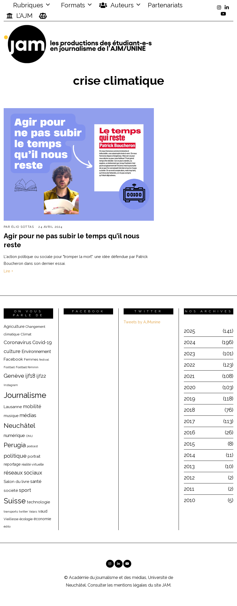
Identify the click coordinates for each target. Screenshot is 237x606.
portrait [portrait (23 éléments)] (34, 456)
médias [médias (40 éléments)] (27, 415)
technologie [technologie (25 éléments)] (38, 502)
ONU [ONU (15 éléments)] (29, 436)
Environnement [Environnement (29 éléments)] (36, 351)
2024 (189, 342)
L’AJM (19, 15)
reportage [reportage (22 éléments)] (12, 464)
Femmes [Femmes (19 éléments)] (31, 359)
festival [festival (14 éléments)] (44, 359)
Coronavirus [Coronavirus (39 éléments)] (17, 342)
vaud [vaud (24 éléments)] (42, 511)
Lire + (8, 271)
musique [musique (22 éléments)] (11, 416)
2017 (189, 421)
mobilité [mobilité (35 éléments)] (32, 406)
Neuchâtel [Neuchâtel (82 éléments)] (19, 425)
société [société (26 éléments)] (11, 490)
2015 (189, 444)
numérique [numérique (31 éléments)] (14, 435)
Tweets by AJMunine (142, 322)
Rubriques (24, 5)
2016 (189, 432)
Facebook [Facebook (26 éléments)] (13, 359)
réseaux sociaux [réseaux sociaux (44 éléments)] (23, 473)
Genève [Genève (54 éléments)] (14, 375)
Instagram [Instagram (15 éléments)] (11, 385)
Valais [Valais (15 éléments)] (33, 511)
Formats (72, 5)
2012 (189, 478)
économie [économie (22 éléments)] (42, 519)
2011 (189, 489)
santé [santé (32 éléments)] (36, 481)
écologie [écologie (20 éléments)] (26, 519)
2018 (189, 410)
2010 (189, 500)
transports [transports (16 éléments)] (11, 511)
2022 (189, 365)
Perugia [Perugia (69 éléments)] (15, 445)
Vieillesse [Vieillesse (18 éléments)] (11, 519)
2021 (189, 376)
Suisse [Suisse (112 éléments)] (15, 501)
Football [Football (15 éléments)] (9, 367)
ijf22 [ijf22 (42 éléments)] (41, 376)
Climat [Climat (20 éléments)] (26, 334)
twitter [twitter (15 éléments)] (23, 511)
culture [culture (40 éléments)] (12, 351)
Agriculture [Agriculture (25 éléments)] (14, 326)
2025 (189, 331)
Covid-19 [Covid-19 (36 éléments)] (42, 342)
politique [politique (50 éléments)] (15, 455)
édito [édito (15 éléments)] (7, 526)
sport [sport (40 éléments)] (25, 490)
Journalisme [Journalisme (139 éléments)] (25, 395)
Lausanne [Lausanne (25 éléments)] (13, 406)
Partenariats (165, 5)
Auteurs (116, 5)
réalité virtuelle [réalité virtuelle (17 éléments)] (33, 464)
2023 (189, 353)
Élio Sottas (22, 227)
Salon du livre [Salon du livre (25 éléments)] (16, 481)
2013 (189, 466)
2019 (189, 399)
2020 (189, 387)
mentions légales (130, 585)
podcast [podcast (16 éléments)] (32, 446)
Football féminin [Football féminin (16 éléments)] (27, 367)
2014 (189, 455)
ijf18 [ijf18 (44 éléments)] (30, 376)
